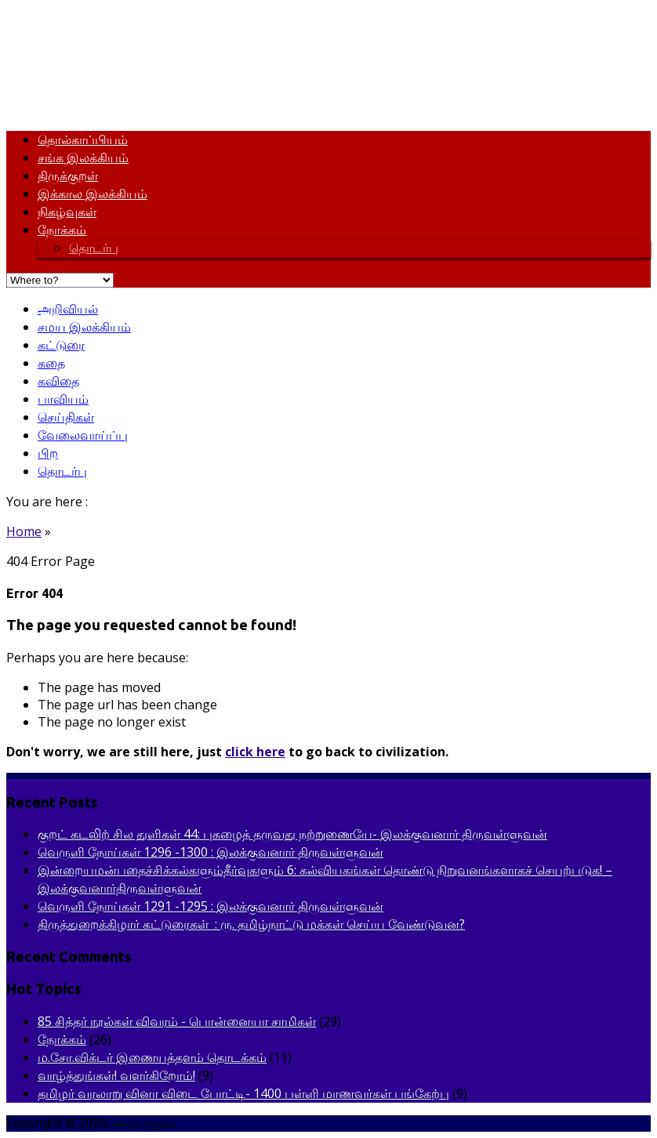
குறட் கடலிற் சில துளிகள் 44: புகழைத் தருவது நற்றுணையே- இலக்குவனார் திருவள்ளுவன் (292, 834)
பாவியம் (63, 399)
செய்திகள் (66, 417)
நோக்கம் (62, 229)
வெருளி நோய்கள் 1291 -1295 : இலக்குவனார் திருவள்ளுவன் (210, 906)
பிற (48, 453)
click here (255, 751)
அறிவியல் (68, 308)
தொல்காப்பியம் (83, 139)
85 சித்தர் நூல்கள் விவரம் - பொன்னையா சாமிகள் (177, 1021)
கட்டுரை (61, 344)
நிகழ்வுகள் (67, 211)
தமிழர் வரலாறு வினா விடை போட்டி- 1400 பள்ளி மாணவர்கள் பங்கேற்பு (243, 1093)
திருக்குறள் (68, 175)
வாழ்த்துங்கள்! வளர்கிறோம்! (116, 1075)
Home (24, 531)
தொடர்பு (93, 247)
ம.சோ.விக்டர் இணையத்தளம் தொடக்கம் (152, 1057)
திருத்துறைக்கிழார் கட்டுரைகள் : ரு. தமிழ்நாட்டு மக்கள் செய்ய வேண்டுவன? (251, 924)
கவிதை (58, 381)
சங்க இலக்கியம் (83, 157)
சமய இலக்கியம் (84, 326)
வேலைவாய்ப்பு (83, 435)
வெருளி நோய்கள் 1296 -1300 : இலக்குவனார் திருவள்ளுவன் (210, 852)
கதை (51, 362)
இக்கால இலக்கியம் (92, 193)
